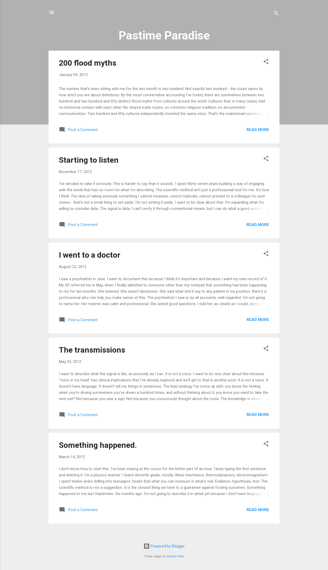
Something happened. (98, 445)
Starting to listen (89, 159)
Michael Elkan (175, 556)
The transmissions (92, 349)
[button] (266, 62)
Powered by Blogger (164, 546)
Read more (258, 129)
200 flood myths (87, 62)
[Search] (276, 14)
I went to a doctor (89, 254)
